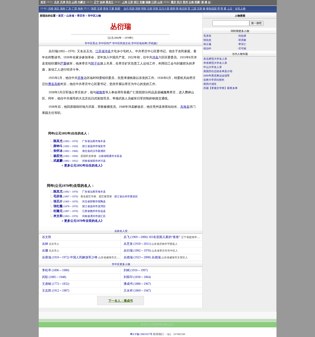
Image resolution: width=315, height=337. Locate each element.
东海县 (184, 106)
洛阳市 (94, 160)
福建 (148, 2)
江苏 (130, 2)
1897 (66, 196)
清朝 (137, 8)
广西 (74, 8)
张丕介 (58, 201)
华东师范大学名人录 (215, 62)
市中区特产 (105, 43)
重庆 (173, 2)
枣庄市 (81, 15)
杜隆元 (58, 211)
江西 (154, 2)
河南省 (86, 160)
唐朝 (172, 8)
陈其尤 (58, 141)
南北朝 (183, 8)
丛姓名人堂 (121, 231)
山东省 (70, 15)
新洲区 (102, 151)
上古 (229, 8)
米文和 (58, 216)
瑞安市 (102, 146)
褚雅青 (100, 92)
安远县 (102, 211)
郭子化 (95, 63)
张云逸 (207, 44)
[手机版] (152, 43)
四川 (179, 2)
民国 (132, 8)
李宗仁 (242, 44)
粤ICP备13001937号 (141, 334)
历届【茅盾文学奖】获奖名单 (220, 88)
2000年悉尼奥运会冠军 (216, 75)
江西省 (86, 211)
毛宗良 (58, 196)
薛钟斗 (58, 146)
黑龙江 (110, 2)
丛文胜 (47, 237)
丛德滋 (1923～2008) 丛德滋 (156, 257)
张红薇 (58, 206)
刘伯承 (242, 35)
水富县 (118, 156)
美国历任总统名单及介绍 (217, 71)
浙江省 (86, 146)
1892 (66, 141)
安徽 (142, 2)
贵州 (185, 2)
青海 (105, 8)
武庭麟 (58, 160)
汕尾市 (94, 141)
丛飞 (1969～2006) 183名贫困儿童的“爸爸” (163, 237)
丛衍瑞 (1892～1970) (151, 250)
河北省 (86, 201)
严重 (63, 63)
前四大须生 (210, 83)
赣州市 (94, 211)
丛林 (51, 243)
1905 (66, 201)
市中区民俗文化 (121, 43)
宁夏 (111, 8)
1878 (66, 206)
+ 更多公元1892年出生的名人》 (83, 165)
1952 (74, 160)
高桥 (57, 84)
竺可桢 (242, 48)
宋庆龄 (242, 40)
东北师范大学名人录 (215, 58)
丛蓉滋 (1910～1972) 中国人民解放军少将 (81, 257)
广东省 (86, 141)
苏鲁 (81, 78)
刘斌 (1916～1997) (136, 270)
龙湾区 (102, 206)
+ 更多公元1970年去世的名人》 (83, 220)
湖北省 (86, 151)
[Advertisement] (239, 129)
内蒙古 (82, 2)
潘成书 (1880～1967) (137, 283)
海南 (80, 8)
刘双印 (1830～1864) (137, 277)
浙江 (136, 2)
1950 (74, 156)
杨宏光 (58, 156)
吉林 (102, 2)
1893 (66, 216)
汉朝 (199, 8)
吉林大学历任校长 (213, 79)
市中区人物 (94, 15)
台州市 (126, 196)
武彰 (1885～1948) (54, 277)
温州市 (94, 146)
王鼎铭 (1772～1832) (55, 283)
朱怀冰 (58, 151)
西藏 (197, 2)
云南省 (102, 156)
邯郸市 (94, 201)
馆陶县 (102, 201)
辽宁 (96, 2)
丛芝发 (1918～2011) (151, 243)
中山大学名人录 (212, 67)
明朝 (143, 8)
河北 (68, 2)
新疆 (117, 8)
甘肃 (99, 8)
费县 (51, 84)
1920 (74, 146)
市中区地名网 (139, 43)
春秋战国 (211, 8)
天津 (62, 2)
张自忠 (207, 40)
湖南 (62, 8)
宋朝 (155, 8)
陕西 (93, 8)
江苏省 (100, 51)
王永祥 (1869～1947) (137, 290)
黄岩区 (134, 196)
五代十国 (164, 8)
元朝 (149, 8)
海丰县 (102, 141)
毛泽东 (207, 35)
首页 (43, 2)
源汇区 (102, 216)
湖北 (56, 8)
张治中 (207, 48)
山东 (160, 2)
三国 (193, 8)
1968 (74, 151)
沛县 (108, 51)
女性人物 (240, 8)
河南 (50, 8)
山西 (74, 2)
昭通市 (110, 156)
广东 (68, 8)
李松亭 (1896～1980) (55, 270)
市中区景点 (91, 43)
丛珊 (51, 250)
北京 (56, 2)
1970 (74, 141)
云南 (191, 2)
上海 (124, 2)
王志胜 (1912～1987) (55, 290)
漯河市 (94, 216)
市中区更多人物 (121, 264)
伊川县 (102, 160)
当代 (126, 8)
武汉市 (94, 151)
